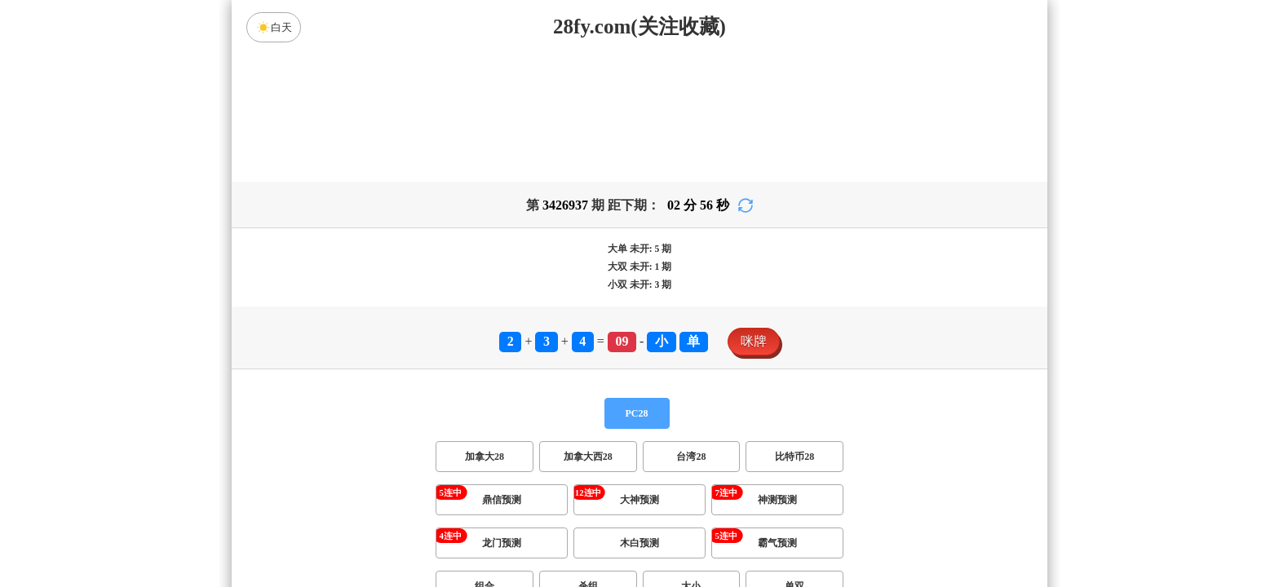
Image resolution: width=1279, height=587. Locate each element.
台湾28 (691, 456)
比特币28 (794, 456)
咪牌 (754, 341)
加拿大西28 (588, 456)
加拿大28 (484, 456)
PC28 (637, 413)
